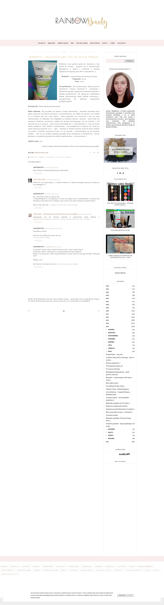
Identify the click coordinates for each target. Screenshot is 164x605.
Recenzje (41, 43)
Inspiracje (156, 570)
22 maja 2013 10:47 (52, 168)
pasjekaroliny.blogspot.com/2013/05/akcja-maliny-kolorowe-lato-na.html (61, 219)
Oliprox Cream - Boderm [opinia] (117, 389)
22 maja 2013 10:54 (53, 180)
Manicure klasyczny (103, 570)
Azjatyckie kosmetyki (134, 570)
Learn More (122, 595)
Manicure (51, 43)
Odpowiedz (38, 173)
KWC (72, 43)
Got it (130, 595)
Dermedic (41, 157)
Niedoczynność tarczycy (10, 574)
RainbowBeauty (120, 273)
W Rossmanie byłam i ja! (114, 366)
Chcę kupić (122, 43)
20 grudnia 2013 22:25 (53, 247)
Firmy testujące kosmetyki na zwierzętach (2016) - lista (120, 256)
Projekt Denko (82, 43)
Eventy (105, 43)
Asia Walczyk (39, 180)
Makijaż (131, 566)
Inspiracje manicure (51, 570)
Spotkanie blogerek (24, 570)
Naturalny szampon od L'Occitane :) (118, 403)
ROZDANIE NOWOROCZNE (120, 230)
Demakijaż (34, 157)
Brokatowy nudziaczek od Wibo (116, 406)
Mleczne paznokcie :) (113, 363)
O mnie (112, 43)
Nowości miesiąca (7, 570)
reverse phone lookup (41, 238)
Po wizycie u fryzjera (113, 369)
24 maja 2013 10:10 (85, 214)
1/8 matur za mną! (112, 415)
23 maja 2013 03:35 (52, 194)
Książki (147, 570)
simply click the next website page (64, 205)
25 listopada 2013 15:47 (53, 229)
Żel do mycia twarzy (64, 157)
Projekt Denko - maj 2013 (114, 355)
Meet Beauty (118, 570)
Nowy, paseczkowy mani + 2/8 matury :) (119, 412)
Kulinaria (73, 570)
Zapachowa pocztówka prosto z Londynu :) (120, 409)
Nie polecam (110, 566)
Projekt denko (48, 566)
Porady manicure (87, 570)
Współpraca (95, 43)
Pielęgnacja (51, 157)
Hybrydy (37, 570)
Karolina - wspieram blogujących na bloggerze (55, 214)
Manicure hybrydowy (145, 566)
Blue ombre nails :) (112, 383)
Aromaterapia (87, 566)
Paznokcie (36, 566)
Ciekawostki (60, 566)
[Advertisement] (120, 517)
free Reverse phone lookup (67, 264)
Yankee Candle (63, 43)
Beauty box (122, 566)
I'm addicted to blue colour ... (115, 386)
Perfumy (64, 570)
